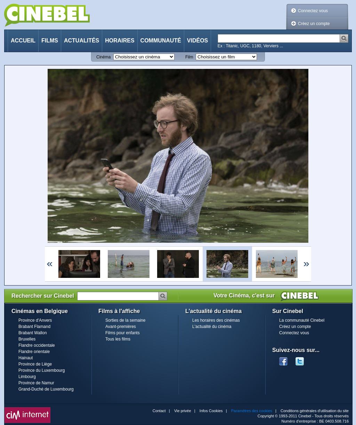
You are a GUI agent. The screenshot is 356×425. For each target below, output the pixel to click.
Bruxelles (26, 339)
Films (49, 40)
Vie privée (182, 411)
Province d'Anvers (35, 320)
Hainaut (25, 357)
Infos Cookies (211, 411)
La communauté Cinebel (301, 320)
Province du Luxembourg (41, 370)
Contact (159, 411)
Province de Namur (36, 382)
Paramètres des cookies (251, 411)
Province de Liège (35, 364)
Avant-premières (120, 326)
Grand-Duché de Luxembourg (46, 389)
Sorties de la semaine (125, 320)
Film (189, 57)
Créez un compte (314, 23)
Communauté (160, 40)
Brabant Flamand (34, 326)
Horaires (119, 40)
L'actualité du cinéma (211, 326)
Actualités (81, 40)
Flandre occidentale (36, 345)
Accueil (23, 40)
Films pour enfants (122, 332)
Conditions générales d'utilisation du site (315, 411)
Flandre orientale (34, 351)
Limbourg (27, 376)
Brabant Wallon (32, 332)
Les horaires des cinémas (216, 320)
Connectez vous (313, 10)
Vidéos (197, 40)
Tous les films (117, 339)
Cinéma (103, 57)
